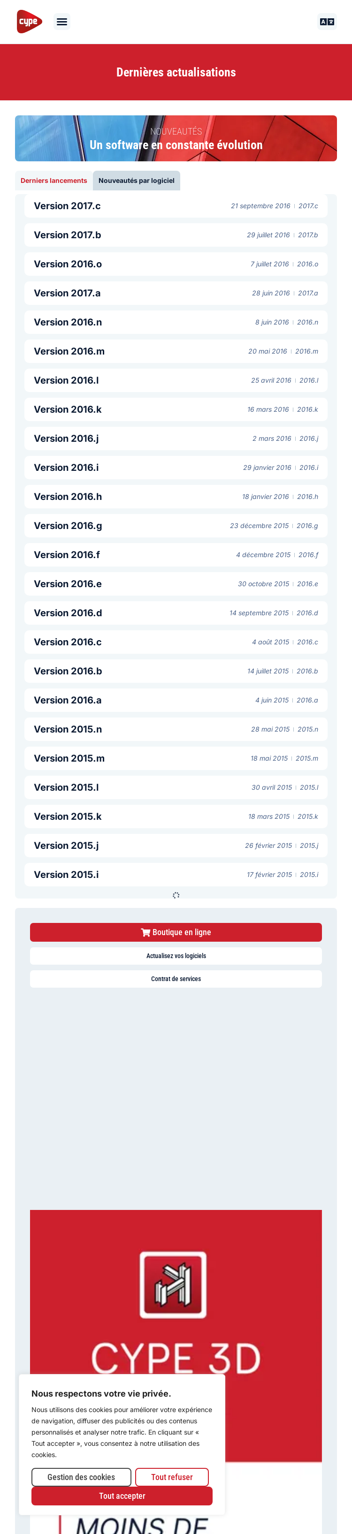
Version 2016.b (68, 671)
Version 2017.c (67, 206)
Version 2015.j (66, 845)
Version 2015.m (69, 758)
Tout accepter (122, 1496)
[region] (122, 1444)
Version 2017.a (67, 293)
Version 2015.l (66, 787)
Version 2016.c (68, 642)
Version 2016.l (66, 380)
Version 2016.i (66, 467)
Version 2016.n (68, 322)
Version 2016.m (69, 351)
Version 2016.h (68, 496)
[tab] (54, 180)
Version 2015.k (68, 816)
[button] (62, 21)
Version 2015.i (66, 874)
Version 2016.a (68, 700)
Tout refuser (172, 1477)
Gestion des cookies (81, 1477)
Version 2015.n (68, 729)
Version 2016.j (66, 438)
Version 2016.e (68, 583)
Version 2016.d (68, 613)
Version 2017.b (67, 235)
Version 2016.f (67, 554)
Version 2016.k (68, 409)
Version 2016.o (68, 264)
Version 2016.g (68, 525)
